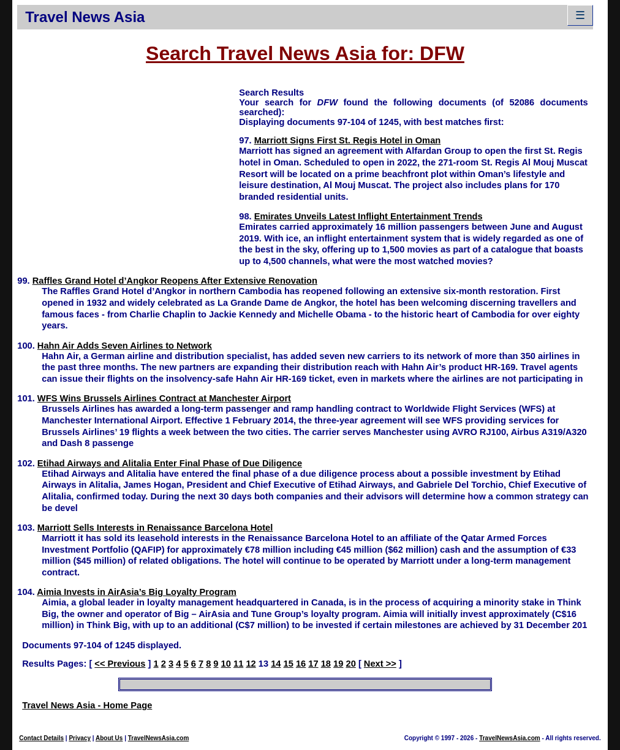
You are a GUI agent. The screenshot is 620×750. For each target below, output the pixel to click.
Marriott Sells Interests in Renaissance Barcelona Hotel (155, 527)
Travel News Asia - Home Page (87, 705)
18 (326, 664)
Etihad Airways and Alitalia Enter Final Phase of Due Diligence (169, 463)
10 (226, 664)
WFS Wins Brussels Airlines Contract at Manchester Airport (164, 398)
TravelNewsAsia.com (158, 738)
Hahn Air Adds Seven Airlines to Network (124, 345)
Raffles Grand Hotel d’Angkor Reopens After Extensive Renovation (174, 281)
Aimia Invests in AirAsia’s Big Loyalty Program (136, 592)
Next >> (380, 664)
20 (351, 664)
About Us (109, 738)
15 (288, 664)
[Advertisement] (128, 172)
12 (250, 664)
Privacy (80, 738)
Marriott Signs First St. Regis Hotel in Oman (347, 140)
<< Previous (119, 664)
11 (238, 664)
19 (338, 664)
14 (276, 664)
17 (313, 664)
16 (301, 664)
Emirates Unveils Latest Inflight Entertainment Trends (368, 216)
